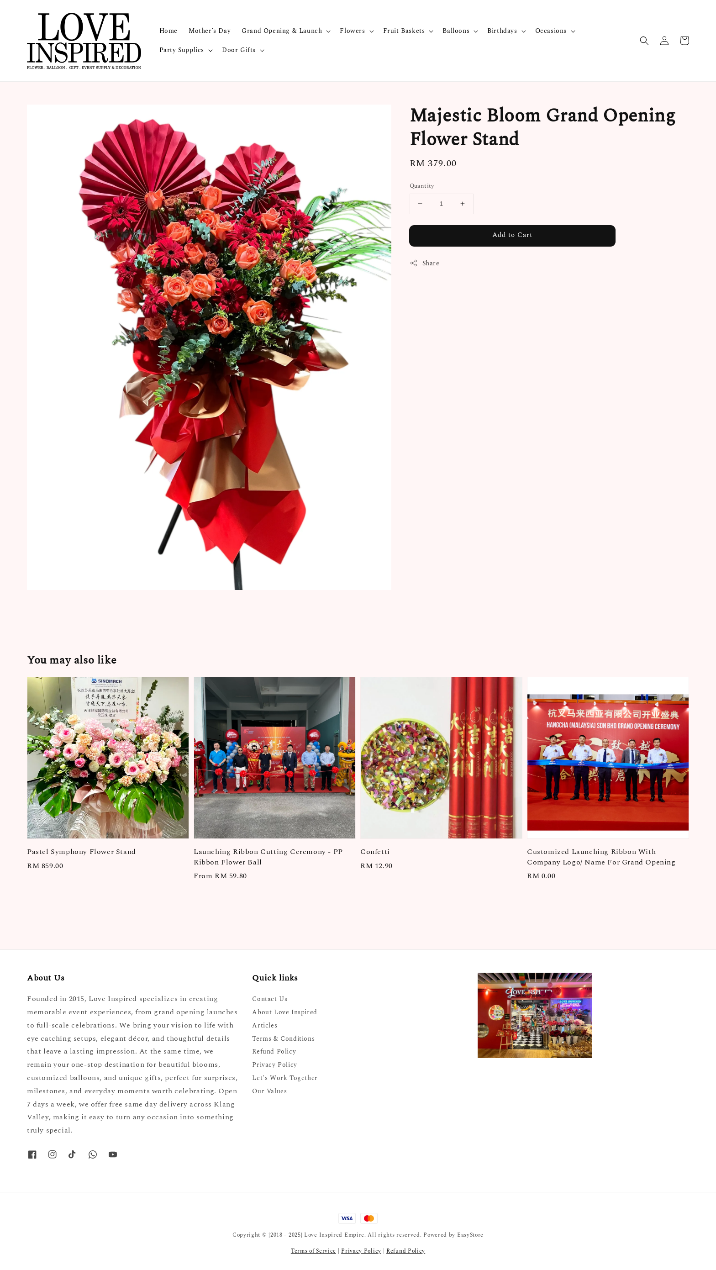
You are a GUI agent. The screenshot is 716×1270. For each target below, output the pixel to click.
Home (168, 31)
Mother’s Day (210, 31)
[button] (644, 41)
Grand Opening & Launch (282, 31)
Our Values (269, 1091)
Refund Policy (274, 1051)
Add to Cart (512, 235)
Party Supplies (181, 50)
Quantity (422, 186)
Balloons (455, 31)
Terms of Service (313, 1251)
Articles (264, 1025)
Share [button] (425, 263)
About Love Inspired (284, 1012)
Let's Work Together (284, 1078)
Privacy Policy (274, 1065)
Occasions (551, 31)
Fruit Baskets (404, 31)
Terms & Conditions (283, 1038)
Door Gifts (239, 50)
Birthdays (502, 31)
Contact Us (269, 999)
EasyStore (470, 1235)
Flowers (352, 31)
